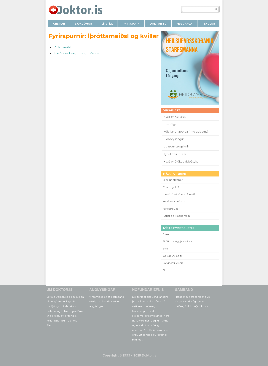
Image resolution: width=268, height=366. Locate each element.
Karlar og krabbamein (176, 215)
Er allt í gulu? (171, 187)
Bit (164, 270)
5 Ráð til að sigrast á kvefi (179, 194)
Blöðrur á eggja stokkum (178, 241)
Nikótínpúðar (171, 208)
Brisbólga (169, 124)
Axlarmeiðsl (62, 47)
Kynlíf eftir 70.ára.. (175, 154)
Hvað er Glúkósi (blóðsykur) (181, 161)
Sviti (165, 248)
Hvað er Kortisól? (175, 116)
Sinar (166, 234)
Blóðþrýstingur (173, 139)
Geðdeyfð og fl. (172, 255)
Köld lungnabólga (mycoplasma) (185, 131)
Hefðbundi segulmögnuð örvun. (78, 53)
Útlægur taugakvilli (176, 146)
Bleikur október (173, 179)
